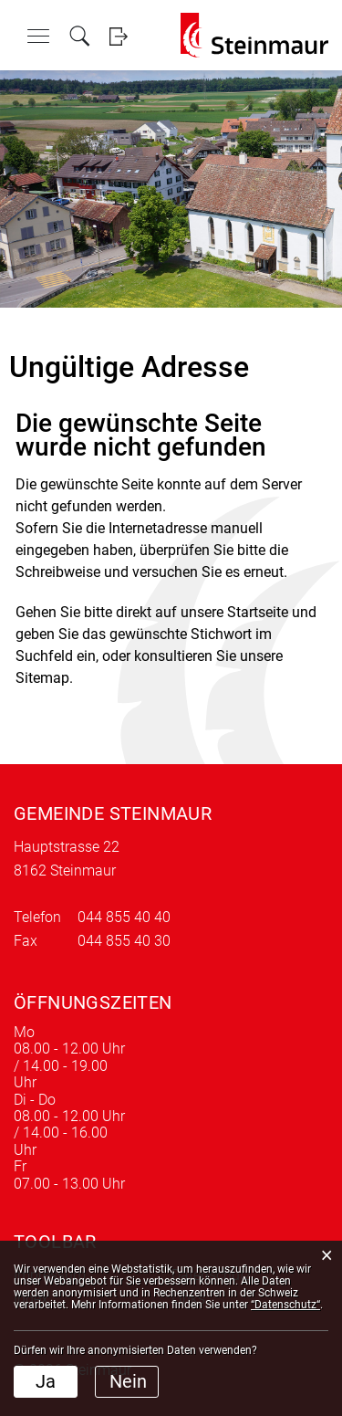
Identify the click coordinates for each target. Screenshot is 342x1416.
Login (118, 36)
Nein (128, 1381)
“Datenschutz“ (285, 1304)
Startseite (257, 612)
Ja (46, 1381)
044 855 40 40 (124, 917)
